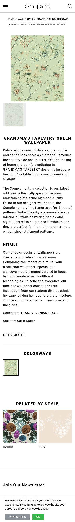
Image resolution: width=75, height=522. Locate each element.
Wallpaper (25, 19)
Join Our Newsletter (23, 485)
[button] (14, 114)
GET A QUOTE (14, 335)
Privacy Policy (17, 516)
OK (38, 516)
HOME (10, 19)
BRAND (41, 19)
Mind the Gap (58, 19)
